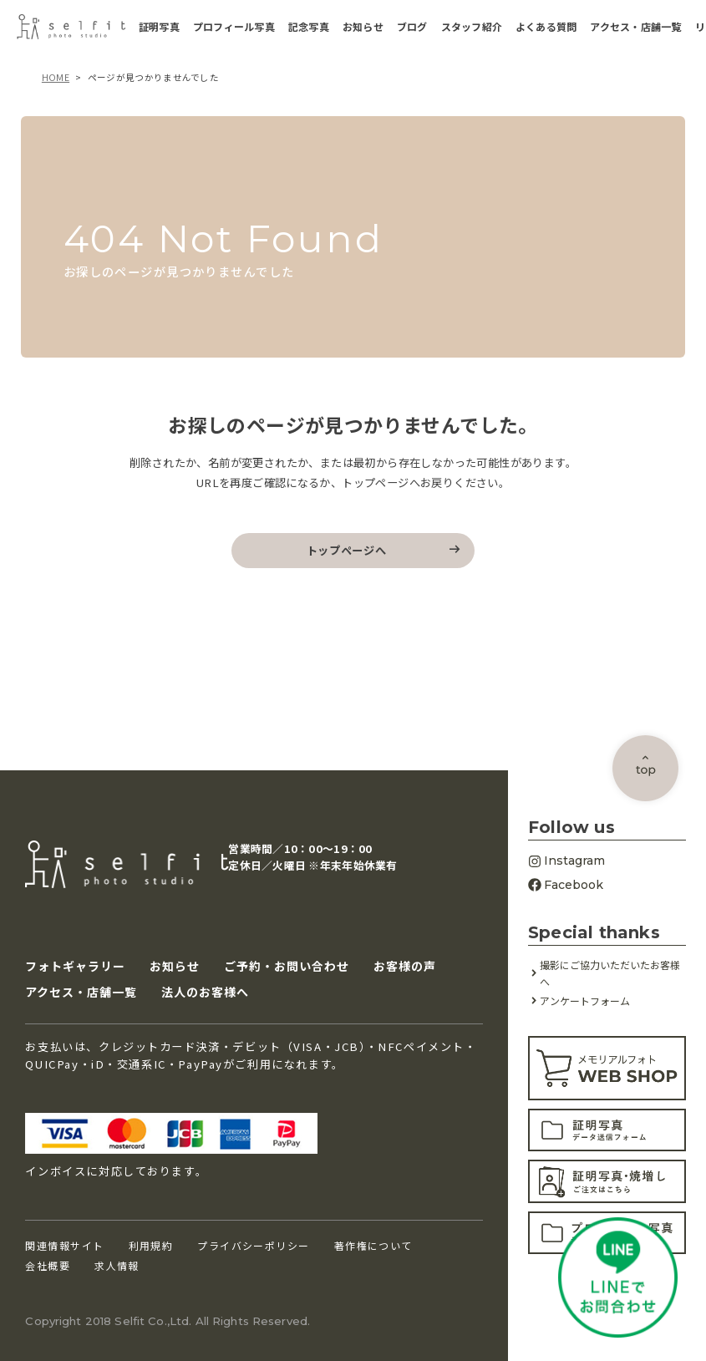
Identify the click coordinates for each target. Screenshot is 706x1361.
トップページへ (347, 550)
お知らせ (363, 27)
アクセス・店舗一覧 (635, 27)
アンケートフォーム (585, 1000)
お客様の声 (404, 965)
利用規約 (151, 1246)
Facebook (565, 884)
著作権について (373, 1246)
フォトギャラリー (75, 965)
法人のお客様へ (205, 992)
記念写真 (308, 27)
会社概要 (47, 1266)
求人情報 (117, 1266)
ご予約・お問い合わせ (286, 965)
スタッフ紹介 (471, 27)
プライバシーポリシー (253, 1246)
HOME (55, 77)
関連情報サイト (64, 1246)
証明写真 (159, 27)
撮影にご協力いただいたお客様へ (610, 973)
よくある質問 (546, 27)
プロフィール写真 (234, 27)
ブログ (412, 27)
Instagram (566, 860)
